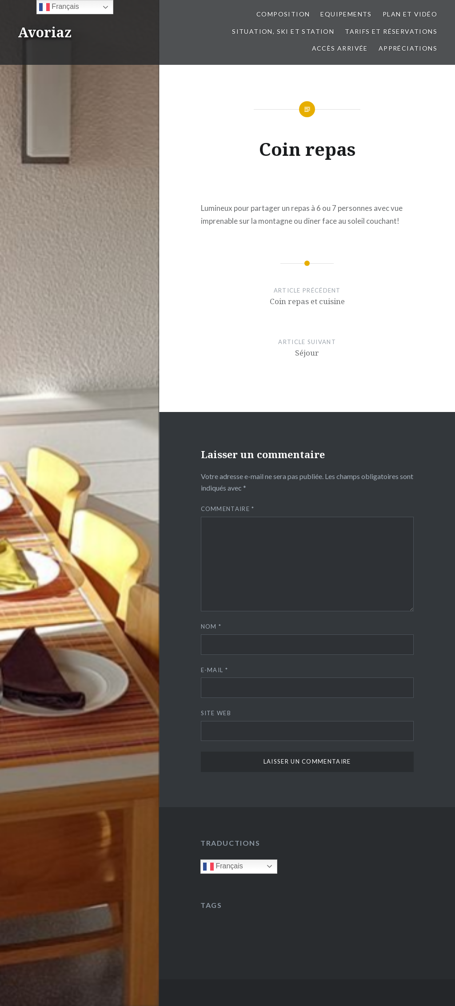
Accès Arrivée (340, 48)
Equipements (345, 14)
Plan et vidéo (410, 14)
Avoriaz (45, 32)
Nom (211, 626)
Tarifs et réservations (391, 31)
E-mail (214, 669)
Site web (216, 713)
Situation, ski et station (283, 31)
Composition (283, 14)
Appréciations (408, 48)
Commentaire (228, 508)
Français (223, 866)
